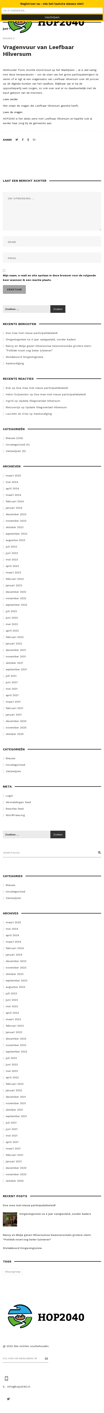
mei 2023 (12, 559)
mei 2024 (12, 481)
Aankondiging (15, 363)
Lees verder (10, 99)
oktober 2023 (15, 527)
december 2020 (16, 721)
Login (9, 795)
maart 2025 (13, 475)
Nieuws (10, 438)
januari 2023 (14, 585)
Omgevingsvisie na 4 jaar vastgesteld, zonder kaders (41, 339)
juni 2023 (12, 553)
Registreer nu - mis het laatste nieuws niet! (52, 4)
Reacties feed (15, 808)
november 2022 (16, 598)
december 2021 (16, 649)
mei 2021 (11, 688)
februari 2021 (14, 708)
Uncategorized (15, 444)
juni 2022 (12, 617)
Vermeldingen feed (18, 802)
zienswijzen (13, 451)
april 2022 (12, 630)
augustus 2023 (15, 540)
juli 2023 (11, 546)
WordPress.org (15, 815)
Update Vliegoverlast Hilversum (39, 400)
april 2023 (12, 565)
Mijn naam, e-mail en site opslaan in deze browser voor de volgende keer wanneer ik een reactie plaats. (49, 277)
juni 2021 (11, 682)
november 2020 (16, 727)
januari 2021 (14, 714)
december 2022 (16, 591)
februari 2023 (15, 578)
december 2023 (16, 514)
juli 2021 (11, 675)
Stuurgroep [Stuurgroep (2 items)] (13, 1271)
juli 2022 (11, 611)
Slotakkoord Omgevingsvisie (24, 356)
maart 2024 (13, 494)
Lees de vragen (12, 112)
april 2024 (12, 488)
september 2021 (16, 669)
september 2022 (16, 604)
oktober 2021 (14, 662)
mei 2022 (12, 624)
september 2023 (16, 533)
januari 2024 (14, 507)
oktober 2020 (15, 733)
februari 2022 (15, 637)
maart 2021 (13, 701)
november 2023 (16, 520)
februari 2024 (15, 501)
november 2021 (16, 656)
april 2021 (12, 695)
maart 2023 (13, 572)
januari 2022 (14, 643)
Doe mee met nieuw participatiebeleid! (32, 332)
